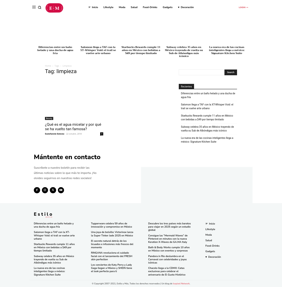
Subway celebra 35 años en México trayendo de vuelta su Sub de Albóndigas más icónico (184, 51)
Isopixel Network (181, 283)
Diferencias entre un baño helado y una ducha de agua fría (55, 50)
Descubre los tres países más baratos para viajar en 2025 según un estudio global (169, 227)
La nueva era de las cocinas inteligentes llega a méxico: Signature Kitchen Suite (226, 50)
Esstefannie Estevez (54, 133)
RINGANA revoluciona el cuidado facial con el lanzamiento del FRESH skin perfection (111, 256)
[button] (39, 7)
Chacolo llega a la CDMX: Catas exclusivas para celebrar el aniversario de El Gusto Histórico (166, 271)
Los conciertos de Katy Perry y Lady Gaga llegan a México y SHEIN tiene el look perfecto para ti (111, 268)
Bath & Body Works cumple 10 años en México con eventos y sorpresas (169, 249)
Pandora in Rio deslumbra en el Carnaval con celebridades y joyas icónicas (167, 259)
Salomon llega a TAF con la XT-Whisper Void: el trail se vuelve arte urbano (98, 50)
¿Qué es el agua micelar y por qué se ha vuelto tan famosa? (73, 126)
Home (48, 65)
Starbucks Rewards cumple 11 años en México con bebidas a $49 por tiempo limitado (141, 50)
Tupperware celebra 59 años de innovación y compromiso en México (111, 225)
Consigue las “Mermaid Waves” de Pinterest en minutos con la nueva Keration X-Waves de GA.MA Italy (168, 239)
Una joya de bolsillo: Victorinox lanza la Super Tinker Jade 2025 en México (112, 233)
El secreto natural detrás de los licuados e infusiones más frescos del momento (112, 244)
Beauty (49, 118)
